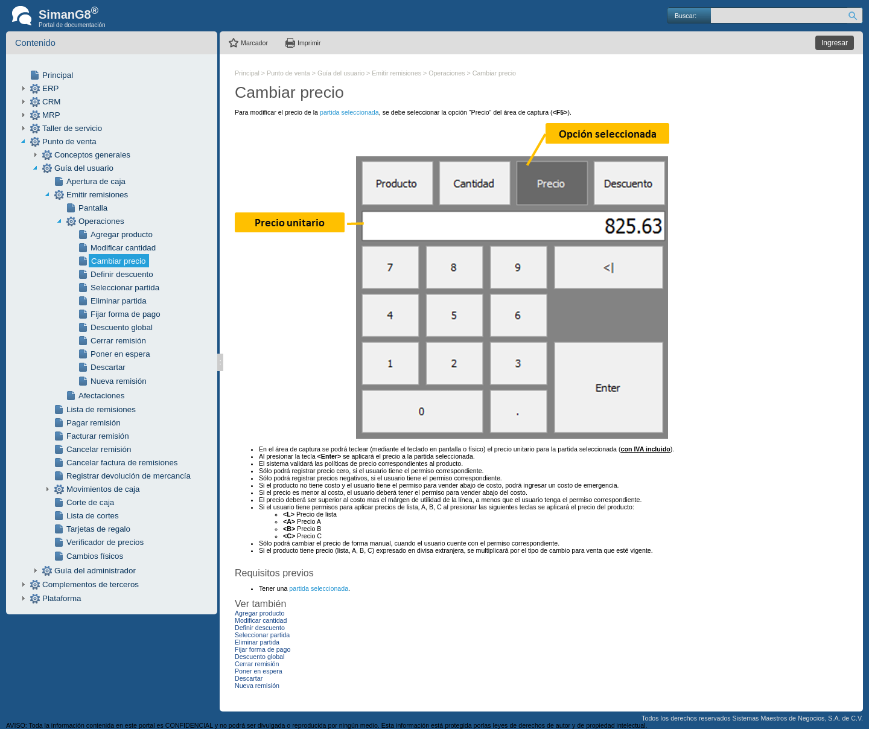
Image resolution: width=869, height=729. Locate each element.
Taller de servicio (72, 128)
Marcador (254, 42)
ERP (50, 88)
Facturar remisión (97, 436)
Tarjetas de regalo (98, 528)
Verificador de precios (105, 542)
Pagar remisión (93, 422)
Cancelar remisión (98, 449)
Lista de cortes (92, 515)
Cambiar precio (118, 261)
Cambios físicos (94, 556)
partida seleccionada (349, 112)
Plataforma (61, 598)
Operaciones (101, 221)
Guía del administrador (95, 570)
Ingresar (834, 43)
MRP (51, 114)
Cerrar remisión (118, 340)
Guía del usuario (83, 168)
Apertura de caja (96, 181)
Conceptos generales (92, 154)
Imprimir (309, 42)
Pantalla (92, 207)
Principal (57, 75)
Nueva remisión (119, 381)
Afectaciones (101, 395)
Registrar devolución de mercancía (128, 475)
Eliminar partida (119, 300)
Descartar (108, 367)
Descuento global (122, 327)
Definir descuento (122, 274)
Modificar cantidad (123, 247)
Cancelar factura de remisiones (121, 462)
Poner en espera (120, 353)
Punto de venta (69, 141)
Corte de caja (90, 502)
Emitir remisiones (97, 194)
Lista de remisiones (101, 409)
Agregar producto (122, 234)
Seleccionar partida (125, 287)
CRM (51, 101)
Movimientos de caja (103, 489)
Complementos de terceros (90, 584)
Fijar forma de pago (126, 314)
